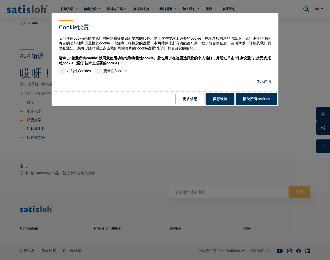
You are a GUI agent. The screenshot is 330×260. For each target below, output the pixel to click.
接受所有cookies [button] (256, 99)
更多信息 (190, 99)
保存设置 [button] (220, 99)
